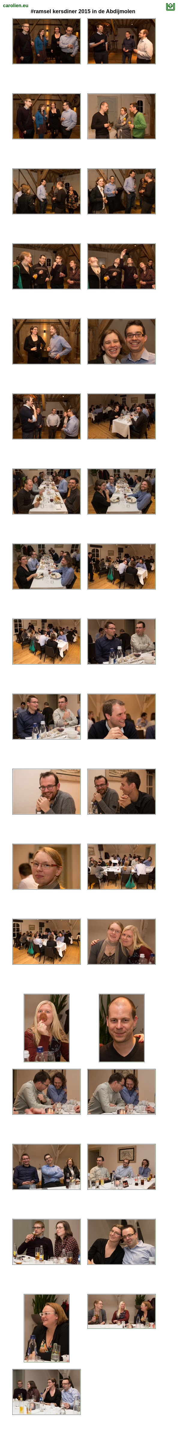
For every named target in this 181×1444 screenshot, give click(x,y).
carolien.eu (15, 5)
